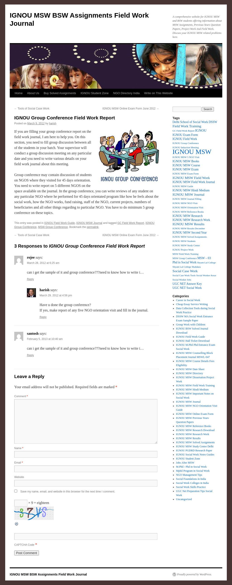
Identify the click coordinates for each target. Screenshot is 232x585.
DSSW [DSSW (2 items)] (213, 122)
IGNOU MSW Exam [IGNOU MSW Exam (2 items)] (186, 169)
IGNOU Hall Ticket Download (193, 340)
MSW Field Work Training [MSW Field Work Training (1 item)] (186, 254)
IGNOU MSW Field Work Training (195, 385)
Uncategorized (184, 499)
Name (18, 448)
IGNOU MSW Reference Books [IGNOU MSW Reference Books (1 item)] (188, 212)
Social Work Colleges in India (192, 483)
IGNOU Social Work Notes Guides (195, 454)
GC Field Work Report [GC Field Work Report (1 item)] (183, 131)
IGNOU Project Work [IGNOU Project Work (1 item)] (183, 249)
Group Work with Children (190, 324)
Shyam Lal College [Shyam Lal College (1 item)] (206, 262)
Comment (21, 396)
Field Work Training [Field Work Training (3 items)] (187, 126)
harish (52, 123)
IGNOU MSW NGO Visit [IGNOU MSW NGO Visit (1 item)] (185, 203)
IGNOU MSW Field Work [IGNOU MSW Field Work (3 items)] (191, 178)
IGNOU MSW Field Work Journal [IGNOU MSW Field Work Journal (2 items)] (194, 182)
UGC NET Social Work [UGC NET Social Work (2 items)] (187, 288)
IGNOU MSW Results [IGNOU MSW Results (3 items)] (188, 224)
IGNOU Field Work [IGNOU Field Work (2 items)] (185, 139)
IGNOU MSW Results (188, 438)
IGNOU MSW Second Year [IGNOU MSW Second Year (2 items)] (190, 232)
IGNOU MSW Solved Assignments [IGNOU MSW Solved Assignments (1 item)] (190, 237)
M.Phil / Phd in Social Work (191, 466)
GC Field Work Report (130, 223)
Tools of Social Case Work (31, 108)
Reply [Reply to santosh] (30, 355)
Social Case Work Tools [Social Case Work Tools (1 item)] (184, 275)
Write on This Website (158, 93)
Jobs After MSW (185, 462)
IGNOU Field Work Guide (59, 223)
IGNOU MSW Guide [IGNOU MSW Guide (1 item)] (183, 186)
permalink (93, 227)
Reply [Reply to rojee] (30, 279)
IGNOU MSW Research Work (192, 434)
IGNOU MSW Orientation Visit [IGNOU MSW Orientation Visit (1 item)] (188, 207)
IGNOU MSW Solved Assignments (195, 442)
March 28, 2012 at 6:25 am (43, 263)
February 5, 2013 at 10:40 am (45, 339)
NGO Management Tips (189, 474)
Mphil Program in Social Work (193, 470)
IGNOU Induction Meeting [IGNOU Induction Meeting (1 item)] (186, 147)
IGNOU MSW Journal (89, 223)
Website (19, 477)
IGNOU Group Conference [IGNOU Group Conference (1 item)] (186, 143)
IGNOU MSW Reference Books (193, 426)
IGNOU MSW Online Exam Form (195, 414)
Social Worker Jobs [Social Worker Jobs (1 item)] (182, 280)
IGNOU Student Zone (94, 93)
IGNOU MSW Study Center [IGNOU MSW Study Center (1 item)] (186, 245)
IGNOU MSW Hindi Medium (192, 389)
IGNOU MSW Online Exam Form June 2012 (130, 108)
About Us (33, 93)
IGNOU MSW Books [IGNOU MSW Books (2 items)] (186, 161)
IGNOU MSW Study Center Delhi (195, 446)
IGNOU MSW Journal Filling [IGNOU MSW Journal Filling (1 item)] (187, 199)
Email (18, 462)
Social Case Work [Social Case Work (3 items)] (185, 271)
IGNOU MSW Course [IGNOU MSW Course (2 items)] (186, 165)
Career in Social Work (188, 300)
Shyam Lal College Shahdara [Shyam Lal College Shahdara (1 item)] (187, 267)
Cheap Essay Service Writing (192, 304)
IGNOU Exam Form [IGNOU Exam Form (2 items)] (185, 135)
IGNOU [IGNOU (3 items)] (200, 130)
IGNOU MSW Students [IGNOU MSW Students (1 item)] (184, 241)
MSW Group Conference (53, 227)
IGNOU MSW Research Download (195, 430)
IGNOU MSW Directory (189, 373)
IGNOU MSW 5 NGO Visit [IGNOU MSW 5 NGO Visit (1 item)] (186, 157)
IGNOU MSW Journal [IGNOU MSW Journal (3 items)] (188, 194)
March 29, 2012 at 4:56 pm (56, 295)
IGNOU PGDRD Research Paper (194, 450)
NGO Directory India (126, 93)
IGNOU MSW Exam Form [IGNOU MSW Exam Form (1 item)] (186, 173)
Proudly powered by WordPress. (194, 574)
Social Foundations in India (191, 479)
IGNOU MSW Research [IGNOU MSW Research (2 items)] (188, 216)
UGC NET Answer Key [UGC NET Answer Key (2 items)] (187, 284)
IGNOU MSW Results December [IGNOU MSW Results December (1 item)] (189, 228)
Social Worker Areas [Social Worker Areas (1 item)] (206, 275)
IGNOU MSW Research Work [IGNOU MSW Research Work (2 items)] (191, 220)
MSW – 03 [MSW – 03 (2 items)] (204, 258)
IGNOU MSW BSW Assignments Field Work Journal (48, 574)
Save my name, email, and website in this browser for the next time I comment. (67, 491)
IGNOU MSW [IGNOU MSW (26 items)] (192, 151)
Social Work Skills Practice (191, 487)
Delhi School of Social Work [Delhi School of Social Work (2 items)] (190, 122)
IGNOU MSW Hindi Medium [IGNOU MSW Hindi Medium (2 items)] (191, 190)
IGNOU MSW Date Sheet (190, 369)
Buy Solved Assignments (60, 93)
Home (19, 93)
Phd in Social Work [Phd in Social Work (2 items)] (184, 262)
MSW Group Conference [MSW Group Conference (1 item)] (185, 258)
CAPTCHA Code (24, 544)
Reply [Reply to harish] (43, 317)
